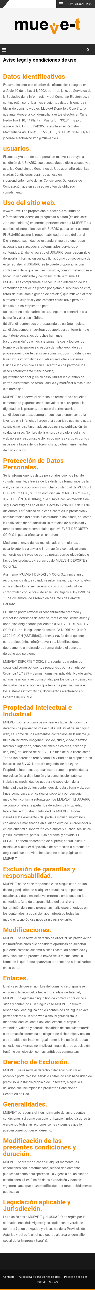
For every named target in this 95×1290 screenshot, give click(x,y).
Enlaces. (15, 978)
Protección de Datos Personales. (33, 464)
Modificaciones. (27, 930)
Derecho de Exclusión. (36, 1062)
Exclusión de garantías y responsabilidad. (39, 872)
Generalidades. (25, 1104)
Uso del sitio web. (29, 203)
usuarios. (17, 148)
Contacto (9, 1277)
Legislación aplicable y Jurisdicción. (37, 1205)
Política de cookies (76, 1277)
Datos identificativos (34, 76)
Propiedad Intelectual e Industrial (37, 711)
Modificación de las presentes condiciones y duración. (39, 1147)
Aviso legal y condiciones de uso (39, 1277)
